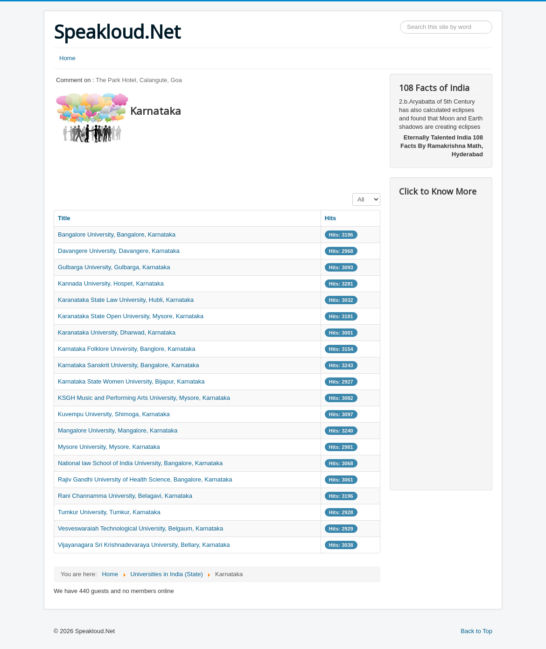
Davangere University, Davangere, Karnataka (119, 250)
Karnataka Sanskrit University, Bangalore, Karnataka (128, 365)
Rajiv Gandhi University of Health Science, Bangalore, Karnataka (145, 479)
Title (64, 218)
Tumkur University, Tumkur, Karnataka (109, 512)
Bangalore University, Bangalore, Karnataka (116, 234)
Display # (352, 193)
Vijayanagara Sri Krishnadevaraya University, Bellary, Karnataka (144, 544)
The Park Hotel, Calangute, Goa (139, 80)
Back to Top (476, 631)
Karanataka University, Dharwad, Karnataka (116, 332)
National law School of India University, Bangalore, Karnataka (140, 463)
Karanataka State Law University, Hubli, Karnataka (126, 299)
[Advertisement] (223, 166)
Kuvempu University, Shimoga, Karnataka (114, 414)
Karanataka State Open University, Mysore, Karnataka (130, 316)
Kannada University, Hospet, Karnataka (111, 283)
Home (67, 58)
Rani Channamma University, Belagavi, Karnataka (125, 495)
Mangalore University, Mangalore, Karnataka (117, 430)
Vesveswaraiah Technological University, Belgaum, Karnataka (140, 528)
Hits (330, 218)
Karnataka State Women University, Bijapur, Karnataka (131, 381)
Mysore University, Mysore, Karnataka (109, 446)
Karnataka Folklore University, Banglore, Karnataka (127, 348)
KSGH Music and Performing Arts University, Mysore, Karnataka (144, 397)
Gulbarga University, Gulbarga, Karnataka (114, 267)
